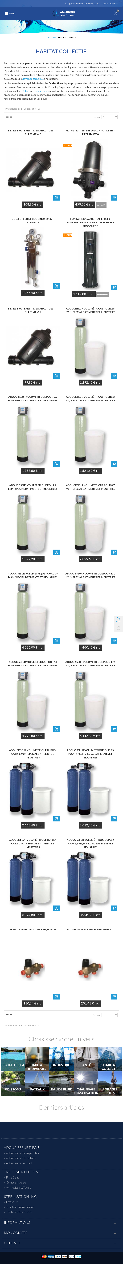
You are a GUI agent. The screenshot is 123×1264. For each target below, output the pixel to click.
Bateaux (37, 1089)
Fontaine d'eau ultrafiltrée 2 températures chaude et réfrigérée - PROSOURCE (90, 222)
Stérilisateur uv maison (20, 1207)
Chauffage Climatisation (86, 1091)
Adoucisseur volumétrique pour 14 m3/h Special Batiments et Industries (32, 663)
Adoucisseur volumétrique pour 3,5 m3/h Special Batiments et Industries (32, 398)
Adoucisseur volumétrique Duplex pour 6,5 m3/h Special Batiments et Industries (90, 843)
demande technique (33, 78)
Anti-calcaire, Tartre (18, 1187)
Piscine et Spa (13, 1065)
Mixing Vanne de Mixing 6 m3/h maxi (90, 929)
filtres (26, 90)
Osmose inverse (16, 1182)
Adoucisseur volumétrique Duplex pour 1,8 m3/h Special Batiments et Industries (32, 754)
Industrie (61, 1065)
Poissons (13, 1089)
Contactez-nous (110, 3)
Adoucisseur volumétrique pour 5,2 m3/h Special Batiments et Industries (90, 398)
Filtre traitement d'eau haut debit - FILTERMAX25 (32, 310)
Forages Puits (110, 1091)
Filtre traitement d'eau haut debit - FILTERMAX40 (32, 132)
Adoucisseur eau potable (21, 1158)
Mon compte (15, 1233)
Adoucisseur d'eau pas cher (22, 1153)
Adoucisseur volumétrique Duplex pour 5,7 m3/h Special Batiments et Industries (32, 843)
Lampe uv (12, 1202)
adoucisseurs (42, 90)
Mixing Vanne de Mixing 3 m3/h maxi (33, 929)
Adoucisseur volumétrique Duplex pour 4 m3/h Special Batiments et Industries (90, 754)
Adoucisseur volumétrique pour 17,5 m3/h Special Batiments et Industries (90, 663)
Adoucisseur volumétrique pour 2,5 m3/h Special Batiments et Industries (90, 310)
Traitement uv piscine (19, 1212)
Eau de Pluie (61, 1089)
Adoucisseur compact (19, 1163)
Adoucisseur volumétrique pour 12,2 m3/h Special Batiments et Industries (90, 575)
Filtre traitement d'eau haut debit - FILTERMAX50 (90, 132)
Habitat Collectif (110, 1067)
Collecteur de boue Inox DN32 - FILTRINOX (33, 220)
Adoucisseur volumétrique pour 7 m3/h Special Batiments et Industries (32, 487)
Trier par (96, 117)
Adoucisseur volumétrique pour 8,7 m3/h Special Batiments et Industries (90, 487)
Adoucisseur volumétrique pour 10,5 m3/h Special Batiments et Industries (33, 575)
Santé (86, 1065)
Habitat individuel (37, 1067)
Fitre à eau (12, 1177)
